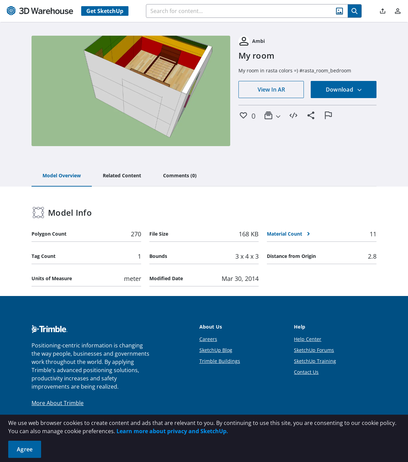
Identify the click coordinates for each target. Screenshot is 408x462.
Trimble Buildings (219, 361)
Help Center (307, 339)
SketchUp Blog (215, 350)
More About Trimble (58, 403)
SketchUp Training (315, 361)
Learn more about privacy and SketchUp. (172, 431)
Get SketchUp (104, 11)
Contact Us (306, 372)
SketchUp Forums (314, 350)
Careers (208, 339)
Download (344, 89)
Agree (25, 449)
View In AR (271, 89)
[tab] (62, 176)
